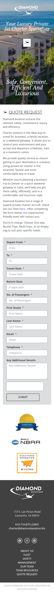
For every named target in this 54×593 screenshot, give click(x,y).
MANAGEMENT (27, 562)
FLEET (27, 554)
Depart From (15, 242)
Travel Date (14, 268)
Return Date (14, 281)
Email (10, 334)
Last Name (13, 321)
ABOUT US (27, 551)
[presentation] (24, 386)
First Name (14, 307)
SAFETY (27, 558)
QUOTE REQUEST (27, 574)
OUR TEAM (27, 566)
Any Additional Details (21, 360)
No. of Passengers (18, 294)
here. (22, 209)
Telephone (13, 347)
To (8, 255)
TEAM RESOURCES (27, 570)
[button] (27, 42)
